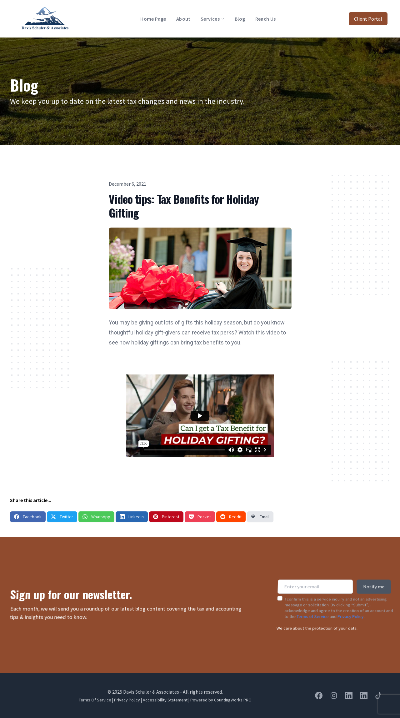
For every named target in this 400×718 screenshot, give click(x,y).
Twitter (62, 517)
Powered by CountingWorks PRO (221, 700)
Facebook (28, 517)
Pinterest (166, 517)
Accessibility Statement (165, 700)
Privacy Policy (351, 611)
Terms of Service (312, 611)
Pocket (200, 517)
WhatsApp (96, 517)
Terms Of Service (95, 700)
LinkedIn (132, 517)
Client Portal (368, 19)
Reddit (231, 517)
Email (260, 517)
